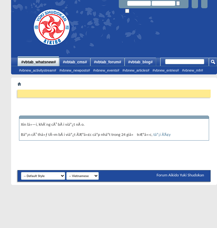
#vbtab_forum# (107, 62)
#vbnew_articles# (136, 70)
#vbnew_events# (106, 70)
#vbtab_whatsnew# (38, 62)
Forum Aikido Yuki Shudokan (180, 175)
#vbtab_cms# (75, 62)
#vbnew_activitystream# (37, 70)
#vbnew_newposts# (74, 70)
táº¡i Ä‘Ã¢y (161, 134)
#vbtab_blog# (140, 62)
